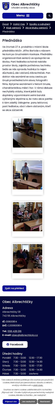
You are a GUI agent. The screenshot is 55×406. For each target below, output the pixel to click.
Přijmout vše (11, 401)
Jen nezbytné (28, 401)
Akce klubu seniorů (36, 28)
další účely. (38, 385)
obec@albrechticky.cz (25, 335)
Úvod (5, 24)
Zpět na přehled (14, 288)
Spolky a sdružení (39, 24)
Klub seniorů (13, 28)
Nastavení (45, 401)
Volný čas (19, 24)
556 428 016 (14, 331)
